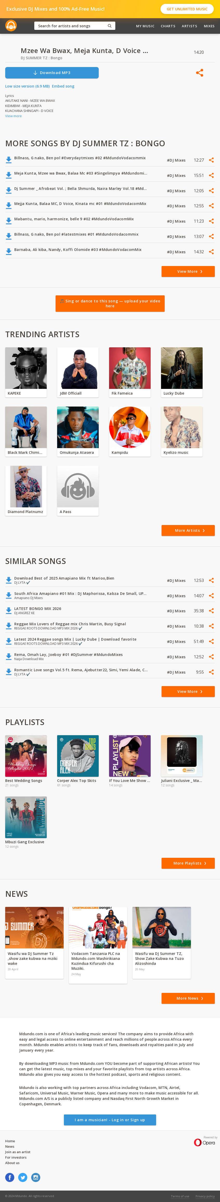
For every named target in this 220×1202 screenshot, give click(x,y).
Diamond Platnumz (25, 511)
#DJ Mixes (177, 160)
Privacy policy (205, 1196)
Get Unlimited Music (187, 8)
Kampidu (120, 452)
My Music (145, 26)
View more (13, 116)
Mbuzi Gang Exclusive (24, 841)
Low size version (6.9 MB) (27, 86)
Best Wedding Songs (23, 780)
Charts (168, 26)
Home (10, 1141)
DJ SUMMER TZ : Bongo (41, 57)
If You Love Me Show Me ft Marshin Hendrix (130, 780)
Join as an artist (17, 1152)
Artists (189, 26)
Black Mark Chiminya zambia (26, 452)
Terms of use (180, 1196)
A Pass (65, 511)
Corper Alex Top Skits (76, 780)
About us (12, 1162)
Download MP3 (52, 72)
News (9, 1146)
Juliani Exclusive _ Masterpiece (182, 780)
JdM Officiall (71, 393)
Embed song (63, 86)
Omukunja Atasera (77, 452)
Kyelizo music (176, 452)
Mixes (209, 26)
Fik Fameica (122, 393)
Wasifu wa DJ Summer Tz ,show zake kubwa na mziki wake (32, 958)
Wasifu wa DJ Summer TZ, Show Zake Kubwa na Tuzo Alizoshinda (159, 958)
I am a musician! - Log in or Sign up (110, 1119)
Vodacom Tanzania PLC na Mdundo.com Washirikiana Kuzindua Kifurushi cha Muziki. (95, 961)
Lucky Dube (174, 393)
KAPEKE (14, 393)
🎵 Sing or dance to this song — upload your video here (110, 303)
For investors (15, 1157)
